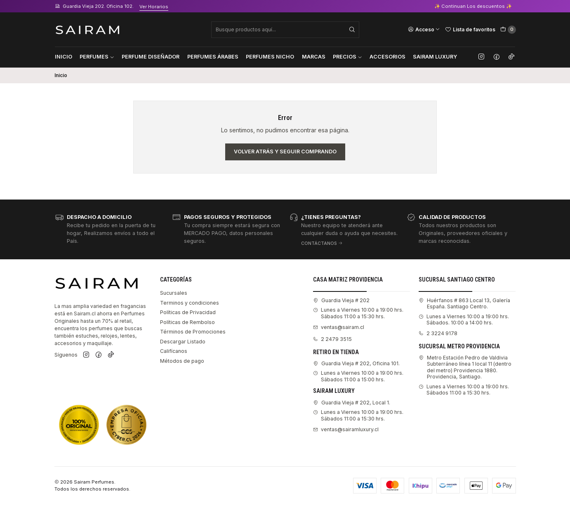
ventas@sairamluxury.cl (346, 429)
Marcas (313, 57)
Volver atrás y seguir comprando (285, 151)
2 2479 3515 (332, 339)
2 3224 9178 (438, 333)
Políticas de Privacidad (188, 312)
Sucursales (173, 293)
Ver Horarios (153, 6)
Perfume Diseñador (150, 57)
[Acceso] (424, 29)
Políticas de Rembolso (187, 322)
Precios (347, 57)
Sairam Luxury (435, 57)
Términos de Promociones (193, 332)
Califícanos (173, 351)
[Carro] (508, 30)
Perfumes (97, 57)
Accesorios (387, 57)
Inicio (63, 57)
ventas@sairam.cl (338, 327)
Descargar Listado (182, 341)
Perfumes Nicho (270, 57)
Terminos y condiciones (189, 303)
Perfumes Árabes (212, 57)
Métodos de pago (182, 361)
